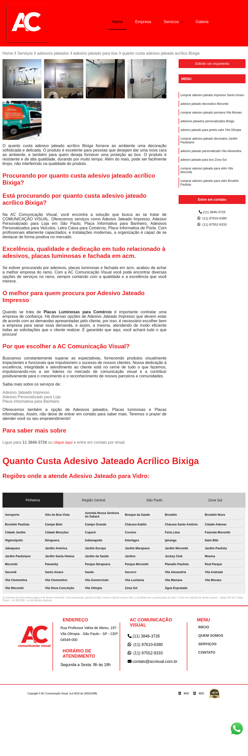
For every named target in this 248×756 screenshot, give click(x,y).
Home (117, 22)
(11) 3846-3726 (212, 213)
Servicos (172, 22)
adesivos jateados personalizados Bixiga (207, 125)
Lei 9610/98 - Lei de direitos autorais (32, 601)
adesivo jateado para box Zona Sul (203, 167)
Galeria (202, 22)
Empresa (143, 22)
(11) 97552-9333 (212, 227)
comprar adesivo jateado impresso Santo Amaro (212, 96)
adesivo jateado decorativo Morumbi (204, 106)
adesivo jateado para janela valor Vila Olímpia (210, 134)
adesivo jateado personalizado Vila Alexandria (210, 157)
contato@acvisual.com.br (152, 662)
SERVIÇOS (205, 645)
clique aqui (63, 443)
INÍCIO (202, 628)
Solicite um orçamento (212, 65)
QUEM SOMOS (208, 636)
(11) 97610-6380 (212, 220)
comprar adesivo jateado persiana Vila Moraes (211, 115)
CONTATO (205, 653)
